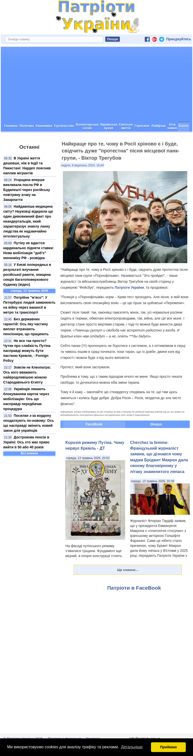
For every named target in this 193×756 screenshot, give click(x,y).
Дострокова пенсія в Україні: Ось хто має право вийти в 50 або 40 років (26, 442)
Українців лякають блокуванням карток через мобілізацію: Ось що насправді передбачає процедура (26, 399)
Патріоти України (129, 287)
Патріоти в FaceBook (134, 588)
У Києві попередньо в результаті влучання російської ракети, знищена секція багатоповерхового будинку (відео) (27, 274)
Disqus (156, 424)
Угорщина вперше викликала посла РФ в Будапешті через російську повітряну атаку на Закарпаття (26, 190)
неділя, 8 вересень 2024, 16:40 (82, 165)
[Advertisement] (96, 84)
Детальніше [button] (132, 747)
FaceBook (94, 424)
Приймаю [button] (168, 747)
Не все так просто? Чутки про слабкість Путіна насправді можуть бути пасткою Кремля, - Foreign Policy (26, 351)
